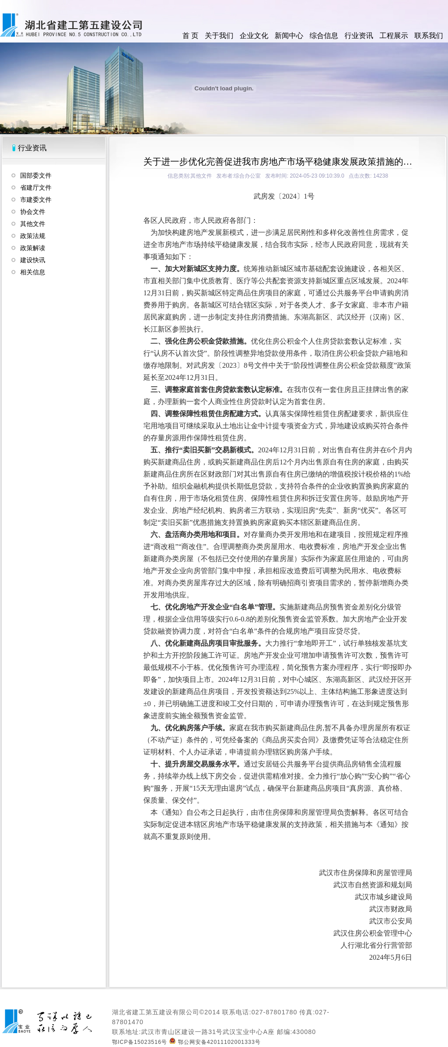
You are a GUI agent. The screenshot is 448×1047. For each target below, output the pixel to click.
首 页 (190, 35)
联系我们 (428, 35)
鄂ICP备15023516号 (139, 1042)
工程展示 (393, 35)
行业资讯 (359, 35)
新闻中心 (289, 35)
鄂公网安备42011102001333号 (215, 1042)
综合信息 (324, 35)
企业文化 (254, 35)
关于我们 (219, 35)
